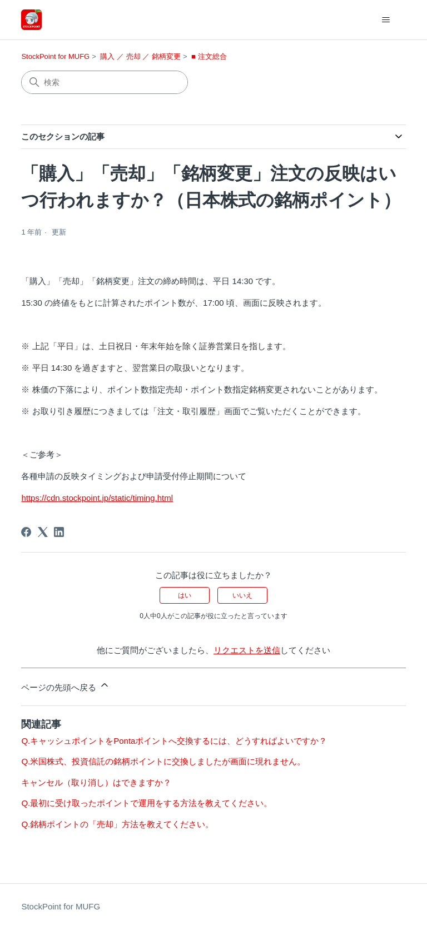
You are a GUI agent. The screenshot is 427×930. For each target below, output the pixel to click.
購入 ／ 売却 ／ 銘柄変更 (140, 56)
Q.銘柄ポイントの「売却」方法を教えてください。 (117, 824)
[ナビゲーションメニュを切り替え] (386, 20)
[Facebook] (26, 532)
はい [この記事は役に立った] (184, 595)
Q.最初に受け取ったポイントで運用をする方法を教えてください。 (146, 803)
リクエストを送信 (247, 650)
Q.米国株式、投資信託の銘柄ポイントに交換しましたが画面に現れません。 (163, 761)
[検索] (104, 82)
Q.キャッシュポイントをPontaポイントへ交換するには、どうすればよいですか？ (174, 740)
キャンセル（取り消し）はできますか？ (96, 782)
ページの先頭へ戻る (65, 685)
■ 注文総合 (208, 56)
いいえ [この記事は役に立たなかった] (242, 595)
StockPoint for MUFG (55, 56)
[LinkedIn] (59, 532)
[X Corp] (43, 532)
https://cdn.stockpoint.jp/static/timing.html (97, 498)
